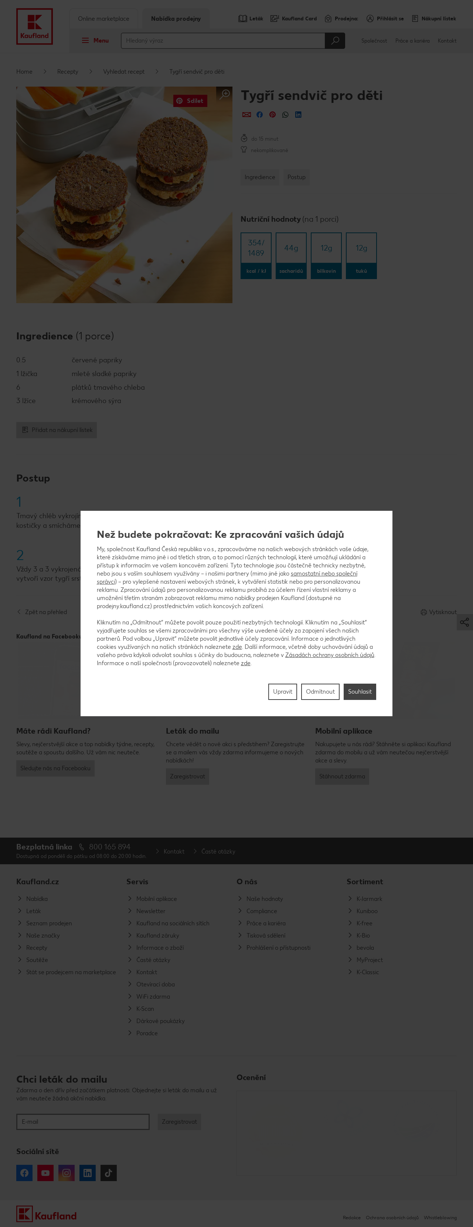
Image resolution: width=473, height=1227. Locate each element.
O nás (247, 881)
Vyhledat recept (123, 71)
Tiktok (109, 1173)
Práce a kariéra (412, 41)
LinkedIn (87, 1173)
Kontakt (447, 41)
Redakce (352, 1217)
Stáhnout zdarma (342, 776)
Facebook (24, 1173)
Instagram (66, 1173)
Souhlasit (360, 691)
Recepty (67, 71)
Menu (93, 40)
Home (24, 71)
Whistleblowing (440, 1217)
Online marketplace (103, 18)
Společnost (374, 41)
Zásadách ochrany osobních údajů (329, 654)
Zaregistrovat (187, 776)
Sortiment (365, 881)
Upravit (282, 691)
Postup (296, 177)
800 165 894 (110, 846)
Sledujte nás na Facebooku (55, 768)
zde (237, 646)
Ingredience (260, 177)
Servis (137, 881)
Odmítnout (320, 691)
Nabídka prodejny (176, 18)
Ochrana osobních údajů (392, 1217)
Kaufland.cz (37, 881)
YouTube (45, 1173)
